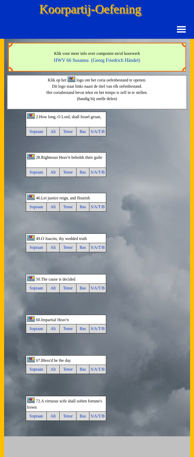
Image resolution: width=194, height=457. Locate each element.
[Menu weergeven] (181, 29)
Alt (53, 131)
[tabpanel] (97, 57)
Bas (83, 131)
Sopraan (36, 131)
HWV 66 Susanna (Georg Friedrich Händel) (97, 60)
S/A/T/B (98, 131)
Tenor (68, 131)
